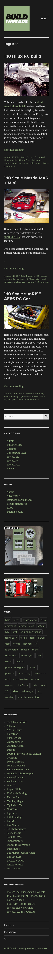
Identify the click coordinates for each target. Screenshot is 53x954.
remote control (39, 279)
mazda (43, 276)
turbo (35, 685)
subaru (35, 679)
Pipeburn (12, 813)
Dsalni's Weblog (16, 765)
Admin (10, 440)
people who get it (15, 667)
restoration (40, 673)
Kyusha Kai (13, 797)
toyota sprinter (17, 399)
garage (42, 637)
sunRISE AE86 (12, 236)
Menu (44, 19)
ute (43, 685)
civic (31, 626)
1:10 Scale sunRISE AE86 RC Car (22, 296)
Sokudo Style (14, 836)
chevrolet (10, 626)
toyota (38, 163)
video (14, 691)
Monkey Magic (15, 801)
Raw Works (13, 825)
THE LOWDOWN (16, 860)
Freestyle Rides (15, 777)
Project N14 (13, 464)
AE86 (41, 393)
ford (32, 637)
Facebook (9, 925)
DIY (7, 632)
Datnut (11, 749)
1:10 (38, 157)
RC (33, 160)
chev (43, 620)
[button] (26, 939)
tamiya (30, 282)
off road (27, 160)
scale (31, 163)
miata (35, 649)
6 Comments (33, 399)
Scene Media (14, 833)
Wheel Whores (15, 864)
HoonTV (11, 785)
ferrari (23, 637)
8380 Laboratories (17, 722)
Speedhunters (15, 840)
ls (36, 643)
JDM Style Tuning (17, 793)
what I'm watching (28, 697)
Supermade (13, 848)
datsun (41, 626)
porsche (9, 673)
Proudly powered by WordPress (33, 948)
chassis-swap (30, 620)
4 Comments (42, 282)
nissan (8, 661)
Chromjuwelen (15, 741)
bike (7, 620)
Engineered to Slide (18, 769)
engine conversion (30, 632)
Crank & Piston (15, 745)
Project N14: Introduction (21, 911)
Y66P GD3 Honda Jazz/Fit (21, 903)
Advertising (13, 495)
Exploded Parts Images (20, 499)
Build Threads (27, 157)
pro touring (24, 673)
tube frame (22, 685)
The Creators (14, 856)
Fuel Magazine (15, 781)
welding (9, 697)
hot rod (27, 643)
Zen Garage (13, 868)
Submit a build (15, 511)
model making (16, 160)
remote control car (19, 163)
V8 (6, 691)
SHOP (10, 507)
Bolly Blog (12, 734)
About (10, 492)
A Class (11, 726)
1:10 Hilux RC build (22, 56)
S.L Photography (16, 829)
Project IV (12, 460)
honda (16, 643)
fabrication (11, 637)
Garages (11, 448)
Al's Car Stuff (14, 730)
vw (39, 691)
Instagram (10, 932)
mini (6, 279)
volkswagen (27, 691)
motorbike (11, 655)
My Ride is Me (14, 805)
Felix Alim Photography (20, 773)
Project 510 (13, 456)
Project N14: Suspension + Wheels (26, 891)
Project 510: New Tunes (20, 907)
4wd (43, 157)
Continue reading (14, 149)
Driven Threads (15, 761)
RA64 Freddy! (14, 817)
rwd (7, 679)
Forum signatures (17, 503)
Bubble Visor (14, 737)
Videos (10, 468)
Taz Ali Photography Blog (21, 852)
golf (7, 643)
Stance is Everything (18, 844)
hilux (6, 160)
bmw (16, 620)
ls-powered (11, 649)
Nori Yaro (12, 809)
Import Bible (14, 789)
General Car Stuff (16, 452)
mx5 (26, 279)
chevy (22, 626)
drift (14, 632)
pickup (32, 667)
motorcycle (26, 655)
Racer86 (11, 821)
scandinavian (20, 679)
